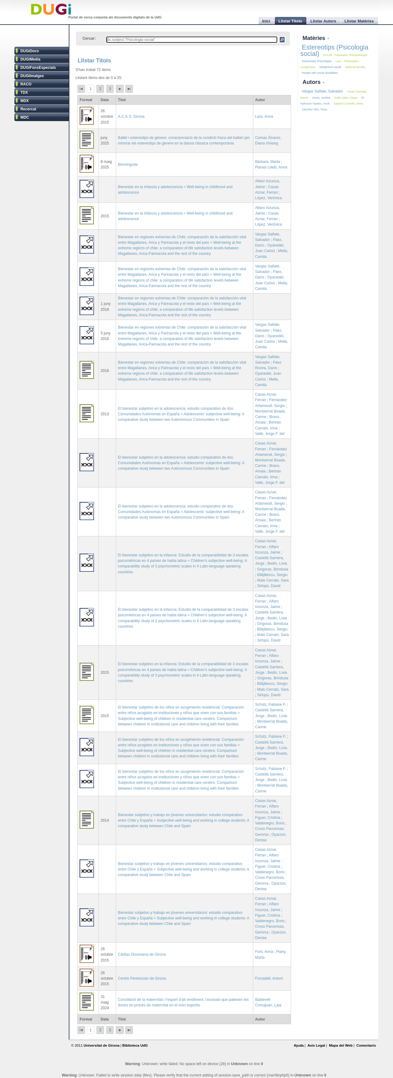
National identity (355, 67)
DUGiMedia (31, 59)
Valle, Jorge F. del (270, 434)
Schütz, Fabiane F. (270, 704)
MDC (25, 117)
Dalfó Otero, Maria (345, 97)
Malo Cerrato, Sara (273, 580)
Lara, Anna (264, 116)
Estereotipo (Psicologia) (316, 61)
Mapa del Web (340, 1045)
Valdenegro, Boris (270, 823)
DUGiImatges (32, 76)
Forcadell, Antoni (269, 978)
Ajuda (299, 1045)
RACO (26, 84)
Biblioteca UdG (135, 1045)
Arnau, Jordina (321, 97)
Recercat (28, 109)
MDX (25, 101)
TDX (24, 92)
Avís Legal (316, 1045)
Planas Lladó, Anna (271, 167)
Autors (312, 82)
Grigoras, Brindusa (272, 569)
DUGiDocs (30, 51)
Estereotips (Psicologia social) (334, 50)
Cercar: (89, 38)
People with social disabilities (320, 72)
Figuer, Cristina (267, 817)
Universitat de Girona (101, 1045)
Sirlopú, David (269, 586)
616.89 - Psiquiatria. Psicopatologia (345, 55)
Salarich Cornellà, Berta (348, 103)
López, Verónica (268, 198)
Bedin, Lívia (277, 563)
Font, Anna (264, 952)
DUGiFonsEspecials (38, 67)
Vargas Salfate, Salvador (322, 91)
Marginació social (330, 67)
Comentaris (366, 1045)
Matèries (314, 38)
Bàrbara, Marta (267, 162)
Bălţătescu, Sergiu (272, 575)
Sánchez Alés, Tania (314, 109)
